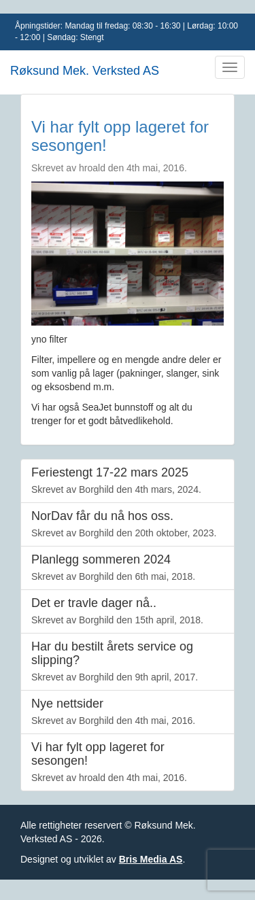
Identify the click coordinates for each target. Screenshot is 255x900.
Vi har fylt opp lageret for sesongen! (120, 136)
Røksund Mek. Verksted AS (84, 70)
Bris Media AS (151, 859)
